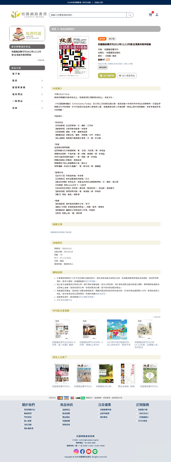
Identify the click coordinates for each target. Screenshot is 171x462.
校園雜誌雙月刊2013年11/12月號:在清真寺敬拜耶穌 (26, 53)
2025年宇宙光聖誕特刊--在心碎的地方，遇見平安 (119, 343)
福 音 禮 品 (17, 94)
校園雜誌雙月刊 (111, 49)
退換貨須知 (100, 293)
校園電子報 (142, 409)
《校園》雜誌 (110, 55)
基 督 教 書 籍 (18, 87)
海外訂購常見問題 (86, 297)
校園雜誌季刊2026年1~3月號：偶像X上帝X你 (91, 343)
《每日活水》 (143, 413)
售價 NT (101, 59)
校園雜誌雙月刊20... (61, 386)
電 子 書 (16, 73)
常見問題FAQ (29, 409)
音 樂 (14, 107)
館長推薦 (66, 413)
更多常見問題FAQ (64, 300)
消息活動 (28, 424)
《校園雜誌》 (143, 417)
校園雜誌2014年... (104, 386)
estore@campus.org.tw (89, 440)
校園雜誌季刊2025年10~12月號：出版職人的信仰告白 (146, 344)
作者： (101, 49)
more (156, 316)
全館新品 (66, 409)
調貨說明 (103, 67)
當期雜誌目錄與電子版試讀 (60, 232)
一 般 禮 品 (17, 101)
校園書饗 (66, 420)
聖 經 (14, 80)
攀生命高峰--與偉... (127, 386)
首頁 (54, 29)
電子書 (112, 38)
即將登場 (66, 424)
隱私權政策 (28, 428)
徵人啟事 (28, 420)
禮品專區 (66, 417)
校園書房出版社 (113, 52)
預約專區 (104, 417)
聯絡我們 (28, 413)
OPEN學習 (142, 420)
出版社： (102, 52)
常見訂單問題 (90, 281)
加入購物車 (107, 75)
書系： (101, 55)
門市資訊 (28, 417)
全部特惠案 (104, 413)
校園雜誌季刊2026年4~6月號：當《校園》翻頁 (63, 343)
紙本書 (102, 38)
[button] (92, 38)
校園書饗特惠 (105, 409)
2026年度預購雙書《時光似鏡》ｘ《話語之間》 (85, 2)
